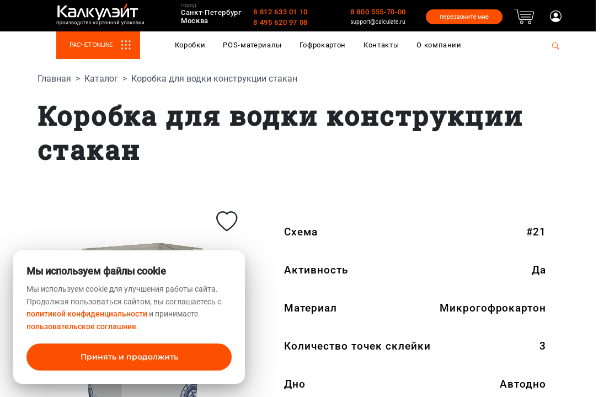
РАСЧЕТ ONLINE (105, 44)
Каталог (101, 78)
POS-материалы (252, 45)
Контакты (381, 45)
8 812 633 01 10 (280, 12)
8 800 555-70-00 (378, 12)
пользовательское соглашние (81, 326)
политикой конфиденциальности (86, 313)
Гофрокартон (323, 45)
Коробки (190, 45)
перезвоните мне (464, 16)
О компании (439, 45)
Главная (54, 78)
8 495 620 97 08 (280, 22)
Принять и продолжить (129, 357)
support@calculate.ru (377, 21)
